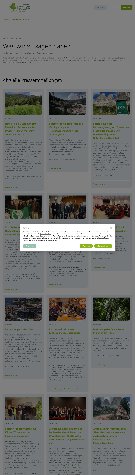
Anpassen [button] (29, 246)
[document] (67, 234)
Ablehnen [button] (86, 246)
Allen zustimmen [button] (103, 246)
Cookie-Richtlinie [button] (45, 234)
